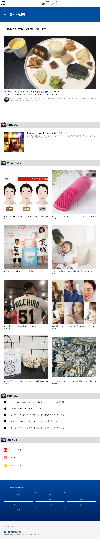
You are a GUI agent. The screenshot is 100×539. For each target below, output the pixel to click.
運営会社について (9, 526)
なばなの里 (36, 136)
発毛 (18, 510)
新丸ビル (79, 98)
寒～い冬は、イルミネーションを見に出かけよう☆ (47, 133)
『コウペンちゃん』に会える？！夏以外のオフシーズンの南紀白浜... (38, 402)
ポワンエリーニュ (39, 98)
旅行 (81, 499)
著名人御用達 (19, 100)
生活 (49, 510)
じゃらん (29, 136)
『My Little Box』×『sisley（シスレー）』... (29, 409)
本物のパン (86, 98)
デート (63, 136)
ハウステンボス (71, 136)
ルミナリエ (30, 137)
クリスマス (56, 136)
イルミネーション (46, 136)
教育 (81, 505)
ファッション (18, 505)
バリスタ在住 (27, 98)
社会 (49, 499)
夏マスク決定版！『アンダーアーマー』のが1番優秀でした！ (35, 421)
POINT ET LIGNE (15, 98)
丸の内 (37, 137)
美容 (18, 494)
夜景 (46, 137)
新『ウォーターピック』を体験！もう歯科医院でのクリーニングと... (38, 415)
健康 (49, 494)
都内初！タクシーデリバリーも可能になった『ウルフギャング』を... (38, 428)
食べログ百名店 (34, 100)
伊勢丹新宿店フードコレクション (63, 98)
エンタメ (19, 499)
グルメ (81, 494)
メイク (50, 505)
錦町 (26, 100)
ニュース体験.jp (15, 450)
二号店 (48, 98)
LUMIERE (13, 457)
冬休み (42, 137)
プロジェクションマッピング (86, 136)
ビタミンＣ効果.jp (16, 465)
